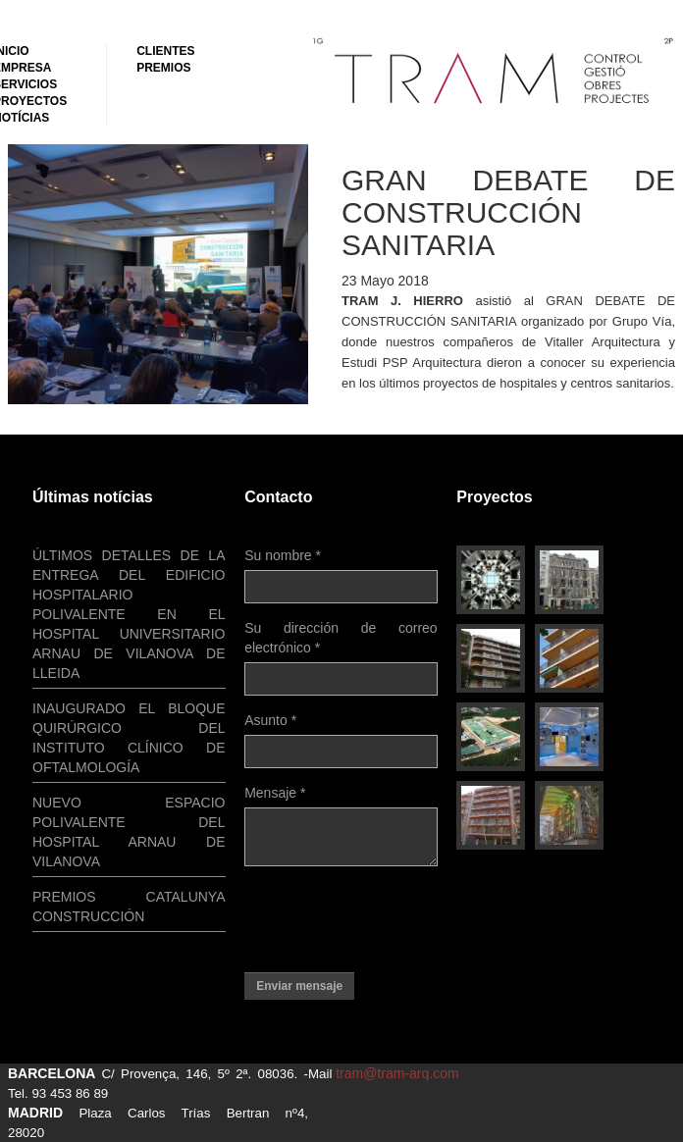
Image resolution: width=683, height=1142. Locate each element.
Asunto (270, 720)
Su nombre (282, 555)
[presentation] (393, 919)
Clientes (165, 51)
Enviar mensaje (299, 986)
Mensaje (274, 793)
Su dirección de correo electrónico (341, 637)
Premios (163, 68)
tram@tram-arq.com (397, 1073)
